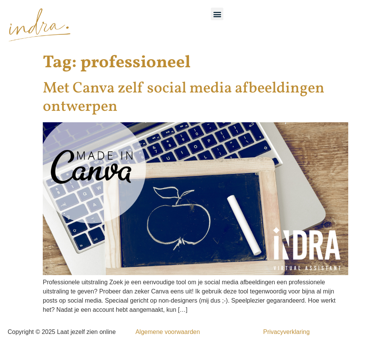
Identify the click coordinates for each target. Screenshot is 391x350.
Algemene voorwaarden (168, 332)
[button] (217, 14)
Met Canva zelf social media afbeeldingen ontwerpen (184, 98)
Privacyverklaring (286, 332)
